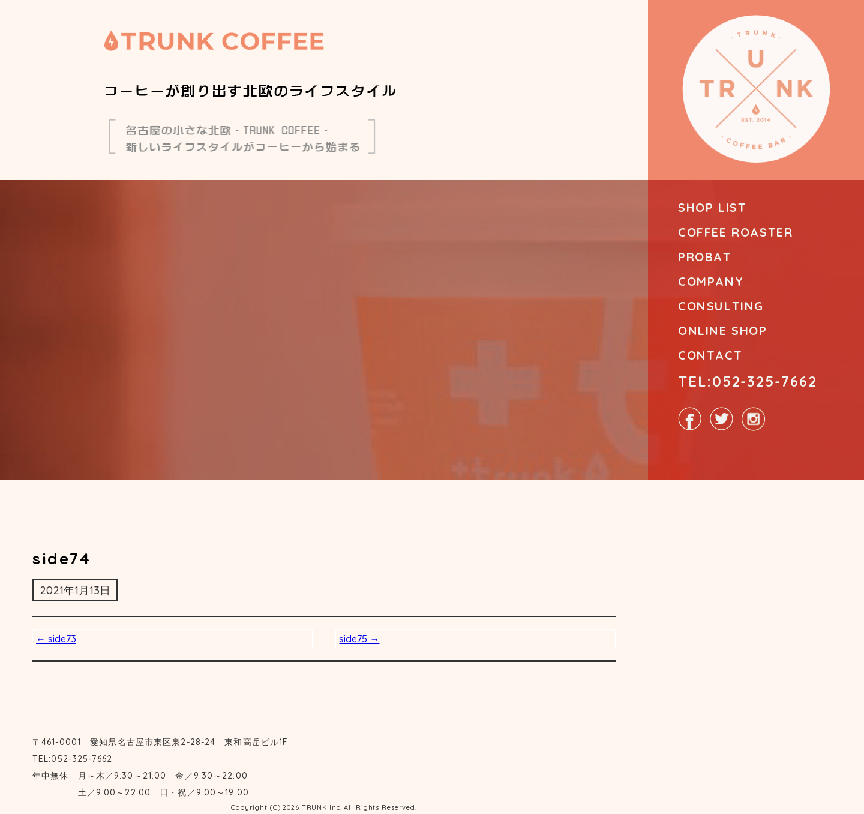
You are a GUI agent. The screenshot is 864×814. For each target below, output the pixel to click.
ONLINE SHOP (722, 330)
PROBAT (705, 256)
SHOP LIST (712, 207)
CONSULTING (721, 305)
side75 (359, 639)
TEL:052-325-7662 (747, 381)
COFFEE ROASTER (735, 232)
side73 (56, 639)
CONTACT (710, 355)
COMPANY (710, 281)
